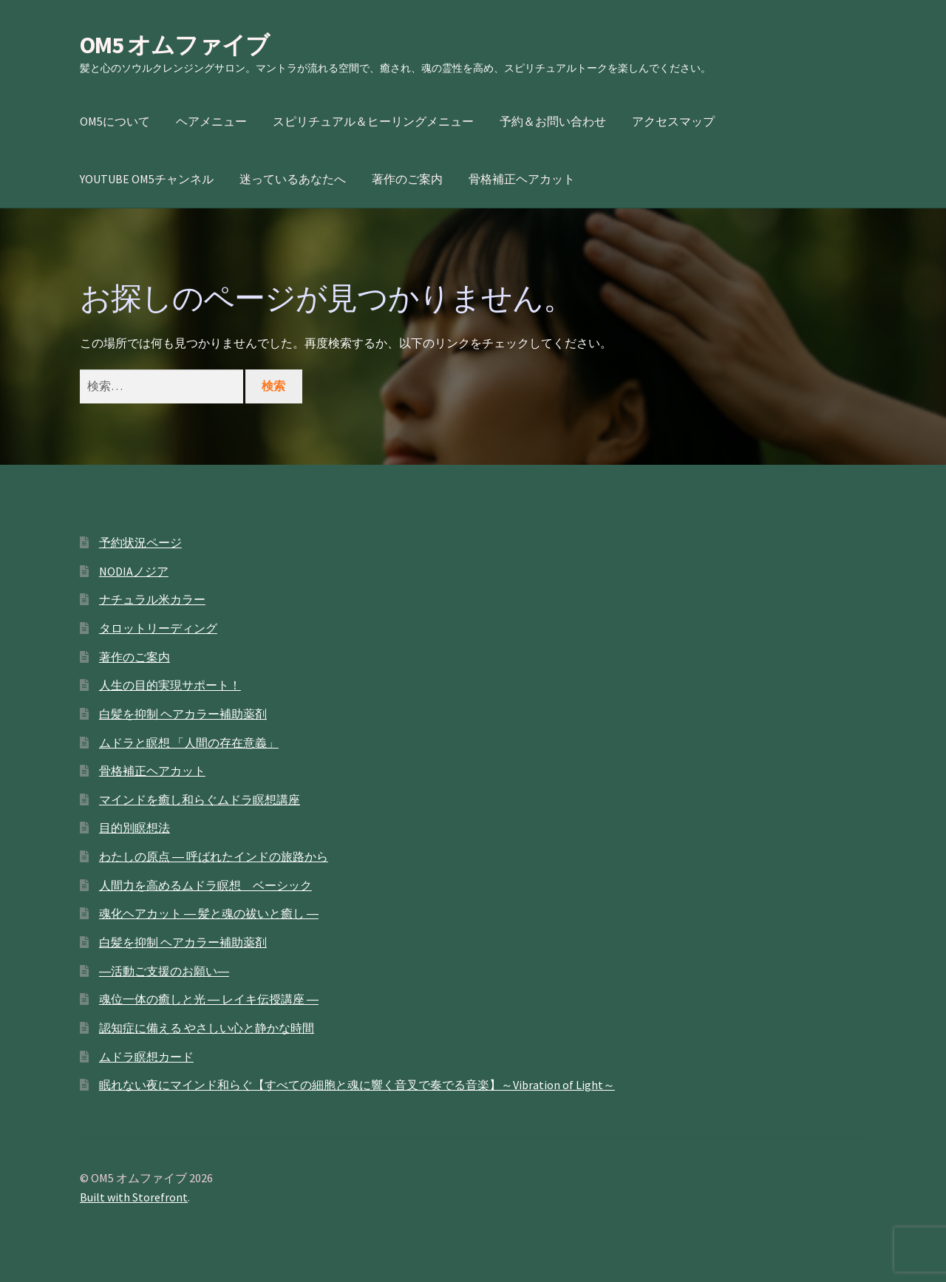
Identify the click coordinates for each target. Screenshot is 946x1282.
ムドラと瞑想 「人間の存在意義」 (189, 742)
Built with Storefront (134, 1197)
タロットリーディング (158, 628)
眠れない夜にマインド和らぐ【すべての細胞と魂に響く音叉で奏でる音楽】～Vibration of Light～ (357, 1084)
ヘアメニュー (211, 121)
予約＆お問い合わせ (553, 121)
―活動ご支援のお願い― (164, 971)
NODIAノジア (134, 571)
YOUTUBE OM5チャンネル (147, 178)
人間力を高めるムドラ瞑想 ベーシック (205, 885)
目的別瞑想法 (134, 827)
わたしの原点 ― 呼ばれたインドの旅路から (213, 856)
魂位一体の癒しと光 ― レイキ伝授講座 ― (209, 999)
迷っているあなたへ (292, 178)
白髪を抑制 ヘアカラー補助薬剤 (183, 713)
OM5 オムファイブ (174, 45)
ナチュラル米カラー (152, 599)
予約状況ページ (140, 542)
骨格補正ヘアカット (522, 178)
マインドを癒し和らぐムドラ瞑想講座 (199, 799)
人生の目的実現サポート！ (170, 685)
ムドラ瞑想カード (146, 1056)
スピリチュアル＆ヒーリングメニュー (373, 121)
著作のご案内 (407, 178)
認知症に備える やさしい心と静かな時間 (206, 1027)
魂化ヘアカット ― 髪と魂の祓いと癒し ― (209, 913)
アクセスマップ (673, 121)
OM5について (115, 121)
